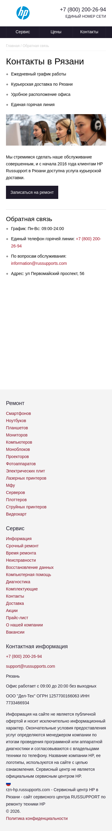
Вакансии (15, 632)
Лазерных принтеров (26, 478)
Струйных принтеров (26, 506)
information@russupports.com (39, 263)
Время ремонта (21, 553)
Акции (12, 610)
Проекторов (17, 456)
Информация (19, 538)
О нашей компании (24, 625)
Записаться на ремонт (32, 192)
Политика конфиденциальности (37, 818)
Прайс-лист (17, 617)
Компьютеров (19, 442)
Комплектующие (22, 589)
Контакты (89, 31)
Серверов (15, 492)
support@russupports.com (30, 666)
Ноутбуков (16, 420)
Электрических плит (25, 471)
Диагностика (18, 581)
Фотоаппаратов (21, 463)
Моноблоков (18, 449)
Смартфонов (18, 413)
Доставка (15, 603)
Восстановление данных (29, 567)
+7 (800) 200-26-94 (83, 10)
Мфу (10, 485)
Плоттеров (16, 499)
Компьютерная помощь (28, 574)
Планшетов (17, 427)
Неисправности (21, 560)
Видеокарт (16, 514)
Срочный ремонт (22, 545)
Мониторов (16, 435)
